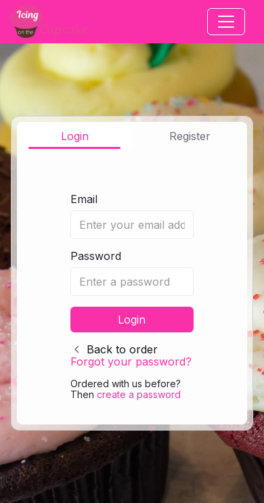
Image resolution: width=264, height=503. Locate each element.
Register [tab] (190, 136)
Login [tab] (75, 136)
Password (95, 256)
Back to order (122, 349)
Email (83, 199)
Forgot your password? (131, 361)
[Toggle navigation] (226, 21)
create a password (139, 394)
